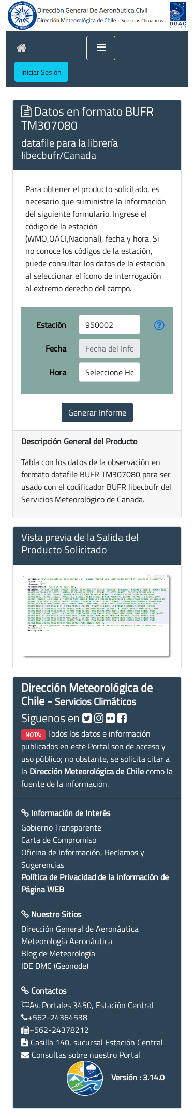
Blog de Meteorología (58, 953)
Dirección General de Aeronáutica (80, 928)
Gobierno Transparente (61, 827)
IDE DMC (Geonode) (54, 966)
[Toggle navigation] (100, 48)
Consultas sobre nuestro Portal (86, 1054)
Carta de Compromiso (58, 840)
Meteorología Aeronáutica (66, 941)
